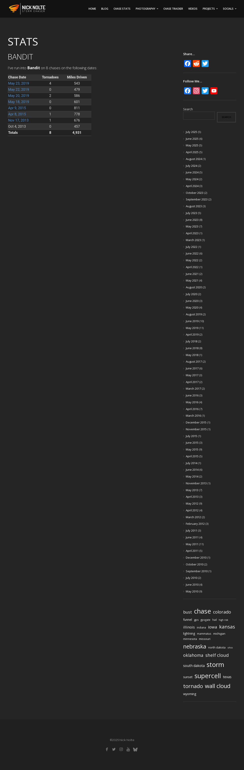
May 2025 (192, 145)
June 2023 (192, 220)
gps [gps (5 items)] (196, 620)
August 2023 (194, 206)
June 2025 (192, 139)
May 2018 (192, 355)
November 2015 (196, 429)
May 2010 (192, 591)
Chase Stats (122, 9)
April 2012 (192, 510)
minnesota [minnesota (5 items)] (190, 639)
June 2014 (192, 470)
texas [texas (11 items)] (227, 676)
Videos (192, 9)
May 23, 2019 (18, 83)
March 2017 (193, 388)
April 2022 (192, 267)
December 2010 (196, 557)
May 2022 (192, 260)
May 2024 (192, 179)
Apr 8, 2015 (17, 114)
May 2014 (192, 476)
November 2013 (196, 483)
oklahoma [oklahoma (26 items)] (193, 655)
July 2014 (191, 463)
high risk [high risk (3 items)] (223, 619)
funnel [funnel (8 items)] (187, 619)
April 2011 (192, 551)
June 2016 (192, 395)
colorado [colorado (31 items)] (222, 612)
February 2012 (195, 524)
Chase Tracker (173, 9)
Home (92, 9)
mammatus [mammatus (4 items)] (204, 633)
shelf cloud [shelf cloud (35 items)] (217, 655)
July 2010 (191, 578)
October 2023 (194, 193)
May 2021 (192, 280)
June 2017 (192, 368)
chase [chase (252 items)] (202, 611)
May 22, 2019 (18, 89)
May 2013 (192, 490)
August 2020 (194, 287)
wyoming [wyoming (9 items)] (189, 694)
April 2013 (192, 497)
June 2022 (192, 253)
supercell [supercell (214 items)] (208, 675)
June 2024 (192, 172)
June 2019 (192, 321)
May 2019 (192, 328)
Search (188, 109)
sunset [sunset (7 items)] (188, 677)
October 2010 (194, 564)
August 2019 (194, 314)
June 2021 (192, 274)
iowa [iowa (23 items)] (212, 627)
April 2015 (192, 456)
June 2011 (192, 537)
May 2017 (192, 375)
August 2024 (194, 159)
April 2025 (192, 152)
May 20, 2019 (18, 96)
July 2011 (191, 530)
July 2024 (191, 166)
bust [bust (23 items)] (187, 612)
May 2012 (192, 503)
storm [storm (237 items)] (215, 664)
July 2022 (191, 247)
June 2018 (192, 348)
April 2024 (192, 186)
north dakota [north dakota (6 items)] (217, 647)
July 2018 (191, 341)
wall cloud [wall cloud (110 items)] (217, 686)
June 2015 (192, 443)
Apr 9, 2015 (17, 108)
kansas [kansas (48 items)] (227, 626)
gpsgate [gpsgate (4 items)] (205, 619)
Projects (209, 9)
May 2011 (192, 544)
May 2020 (192, 307)
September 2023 (197, 199)
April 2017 (192, 382)
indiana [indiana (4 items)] (201, 627)
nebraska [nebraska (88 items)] (194, 646)
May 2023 (192, 226)
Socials (228, 9)
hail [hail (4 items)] (214, 619)
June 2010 (192, 585)
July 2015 (191, 436)
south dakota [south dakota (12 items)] (194, 665)
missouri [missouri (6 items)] (204, 639)
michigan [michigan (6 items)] (219, 634)
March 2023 (193, 240)
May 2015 (192, 449)
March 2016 (193, 416)
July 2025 (191, 132)
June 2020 (192, 301)
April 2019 (192, 334)
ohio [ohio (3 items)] (230, 647)
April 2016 (192, 409)
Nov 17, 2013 (18, 120)
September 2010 (197, 571)
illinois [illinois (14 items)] (189, 627)
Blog (104, 9)
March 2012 (193, 517)
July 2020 (191, 294)
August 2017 (194, 361)
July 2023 (191, 213)
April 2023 (192, 233)
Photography (145, 9)
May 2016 (192, 402)
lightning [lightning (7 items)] (189, 633)
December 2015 (196, 422)
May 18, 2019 (18, 102)
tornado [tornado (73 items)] (193, 686)
